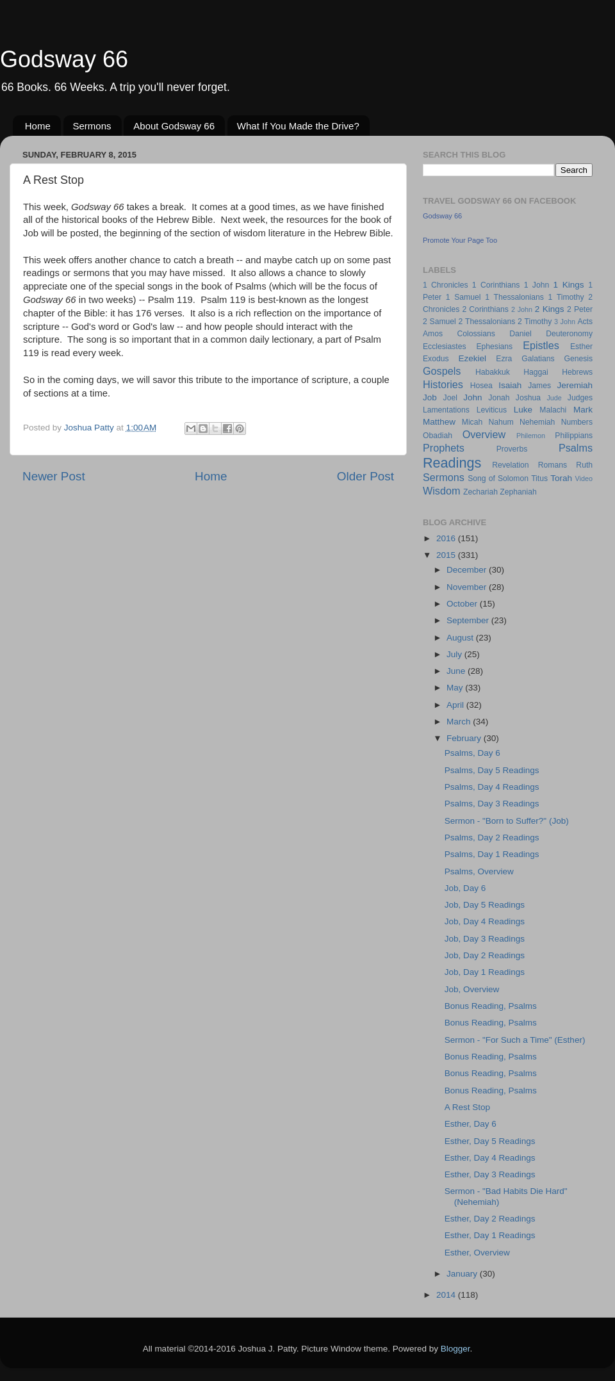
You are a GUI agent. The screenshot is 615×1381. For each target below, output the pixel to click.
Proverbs (512, 449)
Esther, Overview (477, 1252)
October (463, 604)
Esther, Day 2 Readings (490, 1218)
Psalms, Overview (479, 871)
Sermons (92, 125)
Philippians (574, 435)
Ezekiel (472, 358)
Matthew (439, 422)
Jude (553, 398)
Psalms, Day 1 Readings (492, 854)
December (468, 570)
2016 (447, 538)
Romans (552, 465)
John (472, 397)
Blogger (455, 1348)
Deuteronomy (569, 333)
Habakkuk (492, 372)
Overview (484, 434)
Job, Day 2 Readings (485, 955)
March (460, 721)
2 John (521, 309)
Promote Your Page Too (460, 240)
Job (430, 397)
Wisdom (441, 490)
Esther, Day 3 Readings (490, 1174)
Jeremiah (575, 385)
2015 (447, 555)
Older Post (365, 476)
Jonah (498, 397)
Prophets (443, 448)
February (465, 738)
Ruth (584, 465)
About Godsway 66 (174, 125)
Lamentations (446, 409)
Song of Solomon (498, 478)
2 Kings (549, 309)
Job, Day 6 (465, 888)
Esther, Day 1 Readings (490, 1235)
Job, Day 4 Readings (485, 921)
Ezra (504, 358)
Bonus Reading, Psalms (491, 1006)
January (463, 1274)
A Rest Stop (467, 1107)
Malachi (552, 409)
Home (38, 125)
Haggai (535, 372)
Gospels (442, 371)
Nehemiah (537, 422)
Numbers (577, 422)
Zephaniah (518, 491)
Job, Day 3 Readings (485, 939)
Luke (523, 409)
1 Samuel (463, 297)
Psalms (576, 448)
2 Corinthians (485, 309)
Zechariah (480, 491)
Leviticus (492, 409)
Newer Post (53, 476)
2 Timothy (535, 321)
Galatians (537, 358)
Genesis (578, 358)
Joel (450, 397)
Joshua (528, 397)
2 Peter (580, 309)
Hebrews (577, 372)
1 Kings (569, 285)
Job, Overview (472, 989)
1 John (536, 285)
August (461, 637)
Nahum (501, 422)
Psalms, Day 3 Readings (492, 803)
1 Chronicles (445, 285)
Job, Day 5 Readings (485, 905)
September (469, 620)
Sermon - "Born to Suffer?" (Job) (507, 821)
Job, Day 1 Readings (485, 972)
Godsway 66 (64, 59)
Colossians (476, 333)
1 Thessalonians (514, 297)
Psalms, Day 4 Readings (492, 787)
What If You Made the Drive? (298, 125)
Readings (452, 463)
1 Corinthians (496, 285)
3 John (564, 321)
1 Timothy (566, 297)
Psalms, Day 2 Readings (492, 837)
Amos (433, 333)
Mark (583, 409)
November (468, 587)
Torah (561, 478)
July (455, 654)
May (456, 687)
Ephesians (494, 346)
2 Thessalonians (487, 321)
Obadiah (437, 435)
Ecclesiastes (444, 346)
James (539, 385)
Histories (443, 384)
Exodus (436, 358)
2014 (447, 1295)
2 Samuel (439, 321)
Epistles (541, 345)
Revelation (510, 465)
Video (584, 478)
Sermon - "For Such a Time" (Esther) (515, 1040)
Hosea (481, 385)
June (457, 671)
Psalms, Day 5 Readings (492, 770)
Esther (581, 346)
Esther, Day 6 (470, 1124)
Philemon (530, 435)
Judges (580, 397)
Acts (585, 321)
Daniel (520, 333)
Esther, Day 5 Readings (490, 1141)
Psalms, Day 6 (472, 753)
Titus (539, 478)
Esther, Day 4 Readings (490, 1158)
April (456, 705)
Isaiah (509, 385)
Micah (472, 422)
